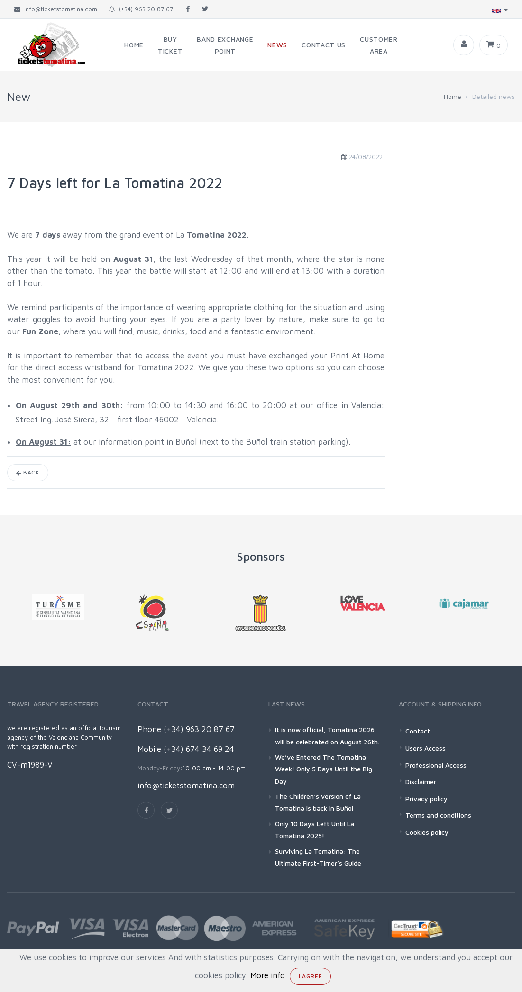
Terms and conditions (438, 815)
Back (27, 472)
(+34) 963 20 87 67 (141, 9)
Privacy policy (426, 799)
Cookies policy (427, 832)
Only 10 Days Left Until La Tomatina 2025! (314, 830)
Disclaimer (420, 782)
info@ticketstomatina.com (186, 785)
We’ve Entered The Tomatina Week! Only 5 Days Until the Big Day (323, 769)
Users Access (425, 748)
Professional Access (436, 765)
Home (452, 96)
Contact (417, 731)
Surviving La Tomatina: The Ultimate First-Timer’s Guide (318, 857)
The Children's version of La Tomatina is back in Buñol (318, 802)
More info (267, 975)
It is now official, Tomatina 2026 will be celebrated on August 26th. (327, 735)
